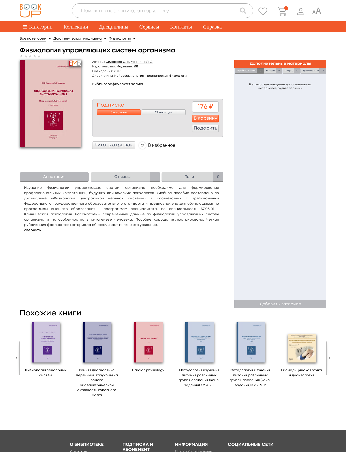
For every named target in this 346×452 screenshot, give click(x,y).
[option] (46, 350)
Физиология (120, 38)
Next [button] (328, 358)
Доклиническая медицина (77, 38)
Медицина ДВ (127, 66)
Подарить (205, 128)
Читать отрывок (114, 145)
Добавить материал (280, 304)
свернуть (32, 230)
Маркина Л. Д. (142, 62)
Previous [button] (17, 358)
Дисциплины (113, 27)
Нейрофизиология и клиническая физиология (151, 75)
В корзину (205, 118)
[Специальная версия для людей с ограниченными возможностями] (316, 11)
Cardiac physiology (148, 370)
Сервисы (149, 27)
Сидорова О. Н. (118, 62)
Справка (212, 27)
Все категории (33, 38)
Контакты (181, 27)
